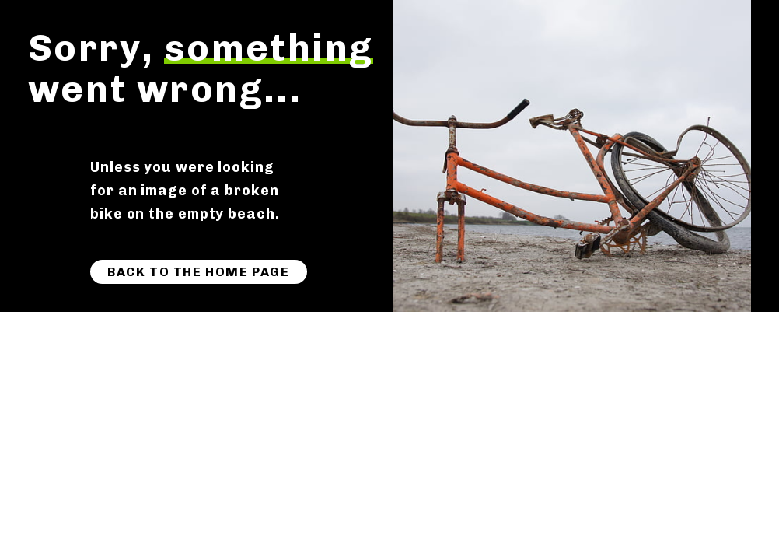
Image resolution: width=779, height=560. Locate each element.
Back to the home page (198, 271)
